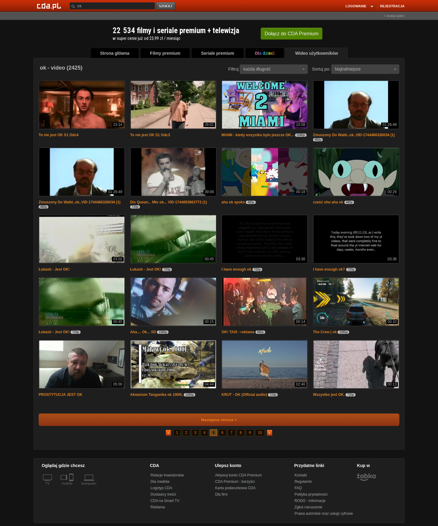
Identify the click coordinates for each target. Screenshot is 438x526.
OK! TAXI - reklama (237, 332)
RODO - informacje (309, 501)
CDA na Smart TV (165, 501)
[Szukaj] (112, 6)
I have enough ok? (329, 269)
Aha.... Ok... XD (143, 332)
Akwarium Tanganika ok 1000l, (156, 395)
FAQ (298, 488)
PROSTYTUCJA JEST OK (60, 395)
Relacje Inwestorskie (167, 475)
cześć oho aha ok (328, 202)
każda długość (274, 69)
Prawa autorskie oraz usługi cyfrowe (323, 513)
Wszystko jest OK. (329, 395)
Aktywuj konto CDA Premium (238, 475)
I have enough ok (236, 269)
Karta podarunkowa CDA (235, 488)
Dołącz (291, 33)
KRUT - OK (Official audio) (244, 395)
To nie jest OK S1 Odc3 (150, 135)
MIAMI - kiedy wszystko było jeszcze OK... (257, 135)
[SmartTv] (71, 487)
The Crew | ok (325, 332)
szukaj (166, 6)
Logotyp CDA (161, 488)
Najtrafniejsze (365, 69)
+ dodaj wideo (394, 16)
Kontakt (300, 475)
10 (260, 433)
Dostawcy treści (163, 494)
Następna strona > (215, 419)
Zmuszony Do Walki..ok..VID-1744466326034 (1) (354, 135)
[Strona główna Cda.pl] (49, 6)
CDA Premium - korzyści (235, 481)
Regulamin (303, 481)
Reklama (158, 507)
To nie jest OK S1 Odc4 (58, 135)
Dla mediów (160, 481)
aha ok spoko (233, 202)
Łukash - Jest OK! (54, 269)
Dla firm (221, 494)
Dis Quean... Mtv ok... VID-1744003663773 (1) (168, 202)
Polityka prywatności (311, 494)
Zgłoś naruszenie (308, 507)
